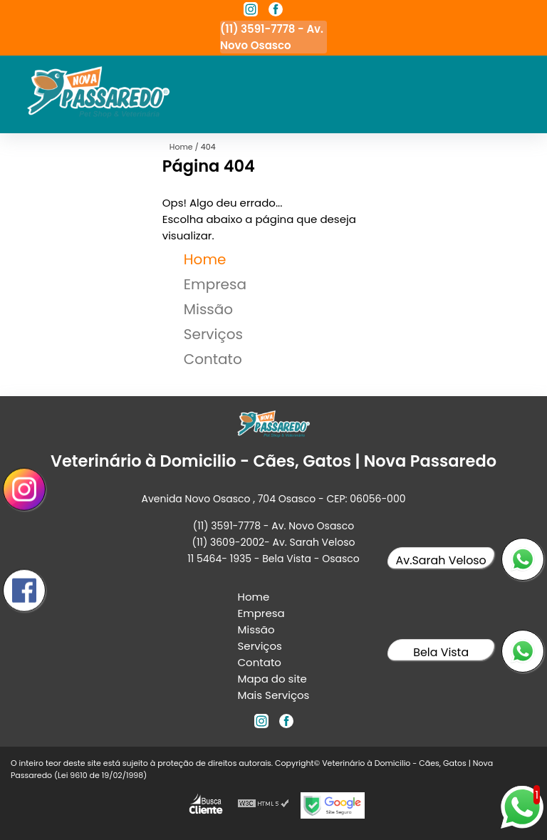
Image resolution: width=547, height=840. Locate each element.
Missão (208, 309)
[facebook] (276, 11)
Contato (213, 359)
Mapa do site (272, 678)
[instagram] (251, 11)
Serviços (213, 334)
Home (205, 259)
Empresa (215, 284)
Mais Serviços (274, 695)
